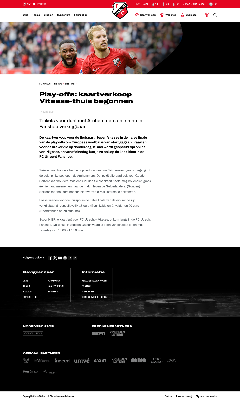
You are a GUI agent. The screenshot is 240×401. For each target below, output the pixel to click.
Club (25, 280)
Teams (26, 286)
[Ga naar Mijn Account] (207, 15)
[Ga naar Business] (188, 15)
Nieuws (58, 83)
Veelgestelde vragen (94, 280)
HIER (52, 219)
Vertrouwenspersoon (94, 297)
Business (53, 291)
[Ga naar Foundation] (80, 15)
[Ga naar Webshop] (168, 15)
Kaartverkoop (56, 286)
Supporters (30, 297)
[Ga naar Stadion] (48, 15)
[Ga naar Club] (25, 15)
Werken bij (88, 291)
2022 (67, 83)
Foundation (54, 280)
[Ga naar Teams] (36, 15)
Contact (86, 286)
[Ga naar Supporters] (63, 15)
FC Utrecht (45, 83)
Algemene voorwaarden (206, 396)
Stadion (27, 291)
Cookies (168, 396)
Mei (73, 83)
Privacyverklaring (184, 396)
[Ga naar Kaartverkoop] (145, 15)
